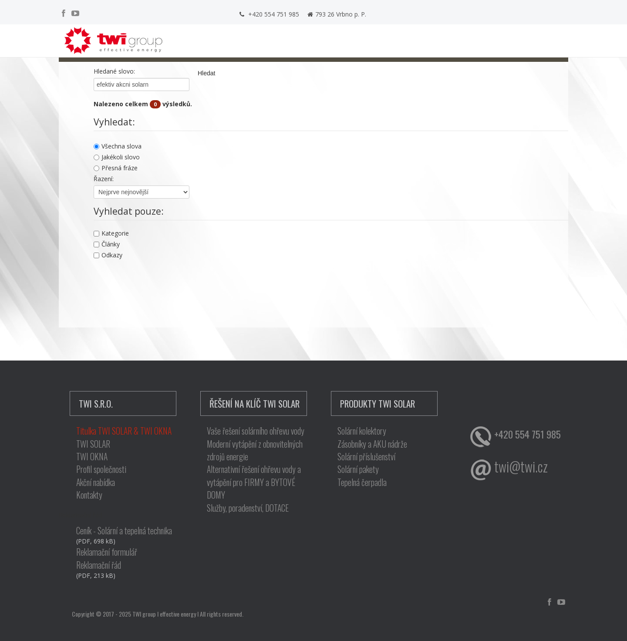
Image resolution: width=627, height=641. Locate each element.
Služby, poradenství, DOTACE (248, 508)
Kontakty (89, 495)
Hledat (206, 73)
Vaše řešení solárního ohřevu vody (255, 431)
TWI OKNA (92, 456)
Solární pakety (358, 469)
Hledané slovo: (114, 71)
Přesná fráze (116, 168)
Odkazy (108, 255)
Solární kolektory (361, 431)
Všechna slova (118, 146)
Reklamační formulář (106, 552)
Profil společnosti (101, 469)
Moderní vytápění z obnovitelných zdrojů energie (255, 450)
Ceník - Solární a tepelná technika (124, 530)
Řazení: (104, 179)
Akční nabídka (95, 482)
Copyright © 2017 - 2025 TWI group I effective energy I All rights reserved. (157, 613)
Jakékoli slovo (117, 157)
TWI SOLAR (93, 444)
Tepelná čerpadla (362, 482)
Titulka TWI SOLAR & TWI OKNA (124, 431)
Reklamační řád (98, 565)
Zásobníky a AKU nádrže (372, 444)
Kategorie (111, 233)
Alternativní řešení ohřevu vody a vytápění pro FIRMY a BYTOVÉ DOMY (254, 482)
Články (107, 244)
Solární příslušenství (366, 456)
